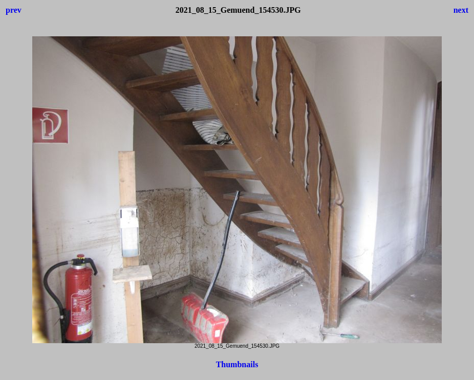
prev (13, 10)
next (461, 10)
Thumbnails (237, 364)
